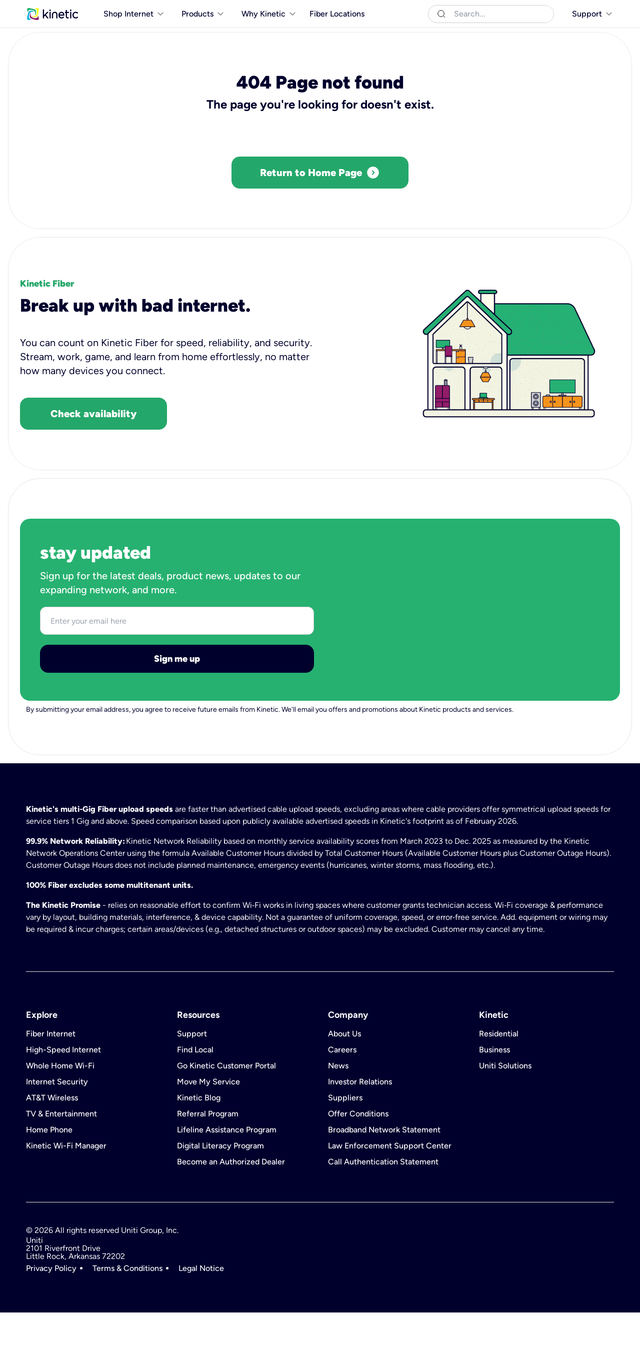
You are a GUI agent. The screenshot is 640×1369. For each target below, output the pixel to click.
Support (192, 1090)
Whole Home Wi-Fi (60, 1122)
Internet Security (57, 1138)
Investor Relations (360, 1138)
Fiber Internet (51, 1090)
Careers (342, 1106)
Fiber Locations (337, 34)
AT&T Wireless (52, 1154)
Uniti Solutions (134, 10)
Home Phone (49, 1186)
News (338, 1122)
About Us (344, 1090)
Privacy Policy (51, 1325)
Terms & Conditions (127, 1325)
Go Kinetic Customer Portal (226, 1122)
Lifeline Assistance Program (226, 1186)
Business (87, 10)
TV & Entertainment (61, 1170)
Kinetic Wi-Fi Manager (66, 1202)
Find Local (195, 1106)
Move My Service (208, 1138)
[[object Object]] (586, 10)
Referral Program (207, 1170)
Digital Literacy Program (220, 1202)
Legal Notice (201, 1325)
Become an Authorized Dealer (231, 1218)
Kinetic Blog (198, 1154)
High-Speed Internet (63, 1106)
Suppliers (345, 1154)
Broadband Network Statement (384, 1186)
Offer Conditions (358, 1170)
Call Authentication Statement (383, 1218)
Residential (44, 10)
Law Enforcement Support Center (390, 1202)
